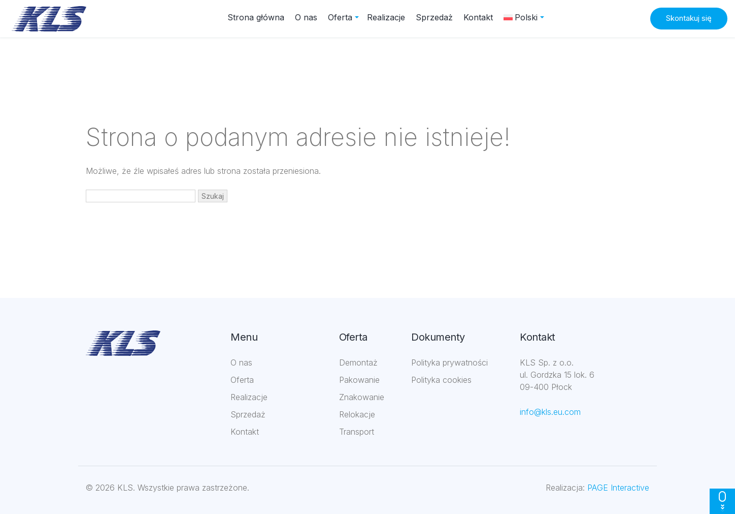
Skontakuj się (689, 18)
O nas (306, 17)
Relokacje (357, 414)
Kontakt (478, 17)
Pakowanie (359, 380)
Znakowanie (361, 397)
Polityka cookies (441, 380)
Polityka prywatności (449, 362)
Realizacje (386, 17)
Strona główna (255, 17)
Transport (356, 432)
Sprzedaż (434, 17)
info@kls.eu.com (550, 412)
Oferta (340, 17)
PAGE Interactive (618, 487)
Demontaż (358, 362)
